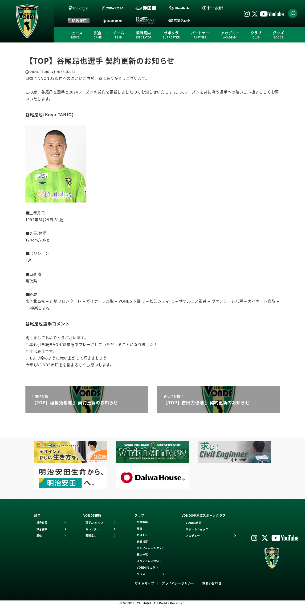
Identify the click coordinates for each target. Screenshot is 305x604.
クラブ (256, 35)
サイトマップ (144, 583)
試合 (98, 35)
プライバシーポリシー (178, 583)
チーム (118, 35)
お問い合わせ (212, 583)
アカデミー (230, 35)
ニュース (75, 35)
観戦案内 (143, 35)
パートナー (200, 35)
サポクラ (171, 35)
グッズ (278, 35)
